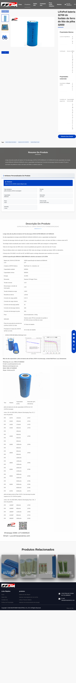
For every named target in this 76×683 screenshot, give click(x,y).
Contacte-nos (43, 4)
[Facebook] (73, 345)
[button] (5, 52)
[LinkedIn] (73, 348)
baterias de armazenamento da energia (29, 602)
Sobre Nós (4, 597)
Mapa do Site (70, 608)
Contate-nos (4, 599)
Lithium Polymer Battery (25, 599)
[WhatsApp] (73, 337)
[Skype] (73, 341)
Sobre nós (35, 4)
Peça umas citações (51, 4)
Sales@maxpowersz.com (68, 600)
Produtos (27, 4)
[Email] (73, 334)
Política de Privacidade (7, 602)
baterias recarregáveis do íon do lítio (28, 597)
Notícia (59, 4)
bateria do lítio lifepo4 (24, 594)
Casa (20, 4)
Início (2, 594)
